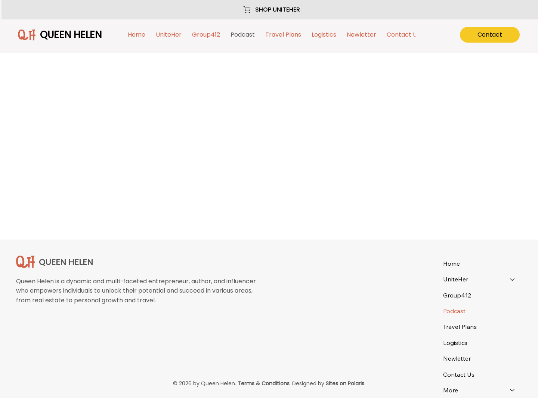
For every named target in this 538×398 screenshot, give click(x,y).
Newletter (457, 358)
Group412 (457, 295)
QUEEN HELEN (71, 34)
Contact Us (458, 374)
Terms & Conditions (264, 383)
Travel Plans (460, 326)
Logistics (455, 342)
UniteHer (455, 279)
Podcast (454, 311)
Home (451, 263)
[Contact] (490, 35)
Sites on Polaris (345, 383)
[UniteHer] (512, 279)
